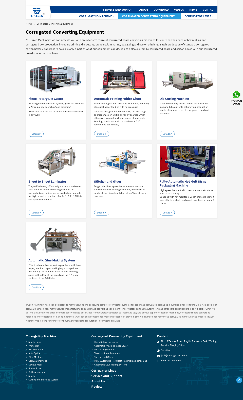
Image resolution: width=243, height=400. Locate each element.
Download (161, 9)
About (143, 9)
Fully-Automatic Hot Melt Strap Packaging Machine (183, 183)
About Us (98, 381)
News (193, 9)
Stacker (32, 375)
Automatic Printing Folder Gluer (117, 99)
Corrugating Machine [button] (95, 16)
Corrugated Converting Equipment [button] (148, 16)
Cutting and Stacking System (43, 379)
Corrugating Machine (41, 336)
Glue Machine (35, 357)
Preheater (33, 345)
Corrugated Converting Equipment (116, 336)
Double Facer (35, 364)
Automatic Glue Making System (51, 260)
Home (29, 23)
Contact (209, 9)
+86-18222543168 (171, 360)
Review (96, 386)
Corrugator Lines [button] (198, 16)
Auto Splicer (34, 353)
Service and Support (118, 9)
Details (36, 133)
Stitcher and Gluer (107, 181)
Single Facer (34, 341)
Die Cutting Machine (174, 99)
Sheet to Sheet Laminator (47, 181)
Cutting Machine (37, 372)
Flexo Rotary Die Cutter (45, 99)
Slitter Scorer (35, 368)
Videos (179, 9)
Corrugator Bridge (37, 360)
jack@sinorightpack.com (174, 355)
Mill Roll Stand (36, 349)
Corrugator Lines (103, 370)
